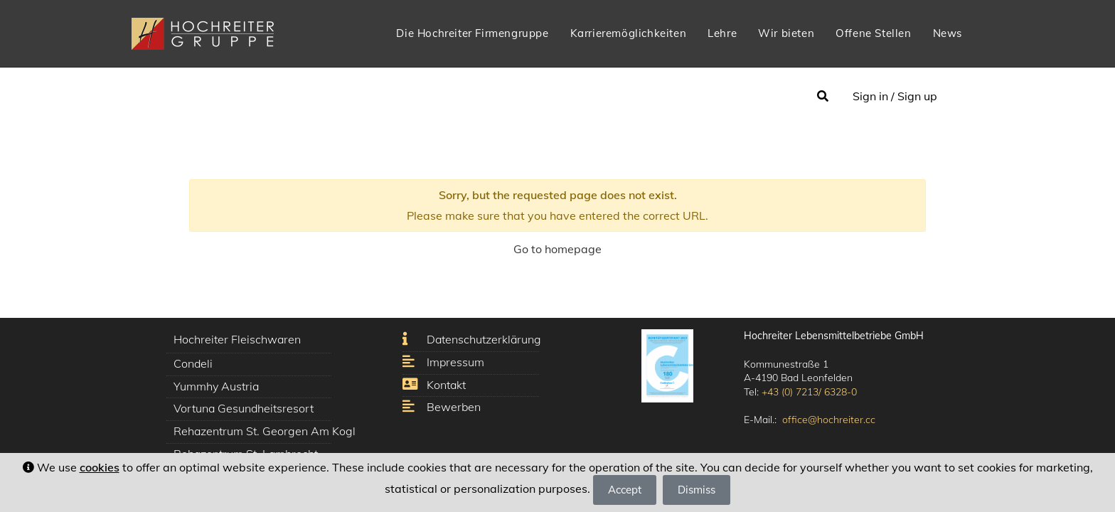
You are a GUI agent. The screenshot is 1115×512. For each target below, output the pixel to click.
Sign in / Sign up (895, 96)
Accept (624, 489)
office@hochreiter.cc (828, 419)
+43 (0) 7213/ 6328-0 (809, 391)
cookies (99, 467)
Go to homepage (557, 249)
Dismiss (696, 489)
